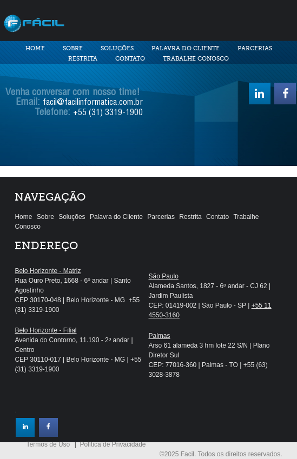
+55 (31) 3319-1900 (108, 113)
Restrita (82, 58)
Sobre (73, 48)
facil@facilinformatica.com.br (93, 103)
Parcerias (254, 48)
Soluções (117, 48)
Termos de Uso (48, 444)
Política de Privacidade (113, 444)
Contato (130, 58)
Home (35, 48)
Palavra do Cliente (185, 48)
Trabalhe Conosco (196, 58)
